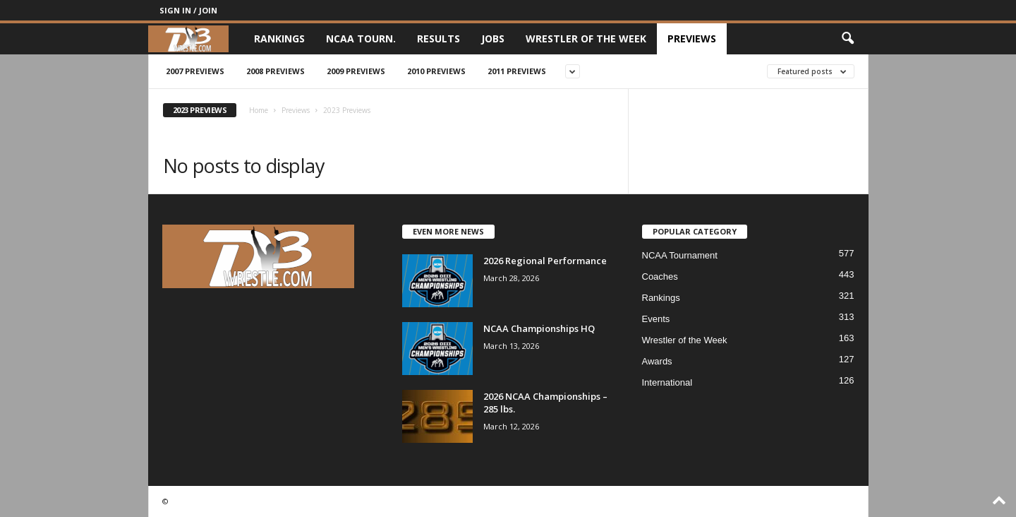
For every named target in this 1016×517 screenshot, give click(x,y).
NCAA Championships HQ (539, 328)
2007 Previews (195, 71)
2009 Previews (356, 71)
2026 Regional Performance (545, 260)
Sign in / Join (188, 10)
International (667, 382)
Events (656, 319)
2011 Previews (517, 71)
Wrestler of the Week (586, 38)
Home (258, 110)
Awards (657, 361)
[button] (847, 38)
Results (438, 38)
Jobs (492, 38)
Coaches (660, 276)
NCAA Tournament (680, 255)
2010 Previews (436, 71)
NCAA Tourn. (361, 38)
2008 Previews (275, 71)
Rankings (279, 38)
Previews (691, 38)
